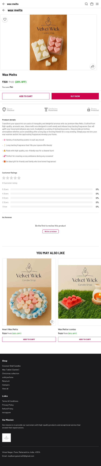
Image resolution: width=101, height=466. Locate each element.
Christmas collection (10, 373)
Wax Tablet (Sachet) (10, 369)
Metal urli (5, 381)
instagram (6, 412)
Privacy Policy (8, 405)
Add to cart (25, 96)
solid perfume (7, 377)
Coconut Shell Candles (11, 366)
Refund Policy (7, 408)
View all (5, 388)
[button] (3, 4)
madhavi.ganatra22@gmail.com (21, 456)
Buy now (75, 96)
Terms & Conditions (10, 401)
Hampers (6, 385)
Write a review (51, 231)
